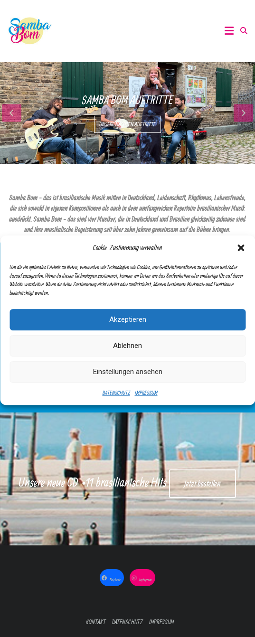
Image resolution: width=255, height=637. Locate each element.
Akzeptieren (127, 326)
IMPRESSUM (146, 399)
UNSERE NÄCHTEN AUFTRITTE (127, 124)
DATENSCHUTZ (116, 399)
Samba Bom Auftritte (127, 99)
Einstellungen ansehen (127, 378)
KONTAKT (96, 622)
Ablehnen (127, 352)
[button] (241, 254)
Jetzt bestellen (202, 483)
